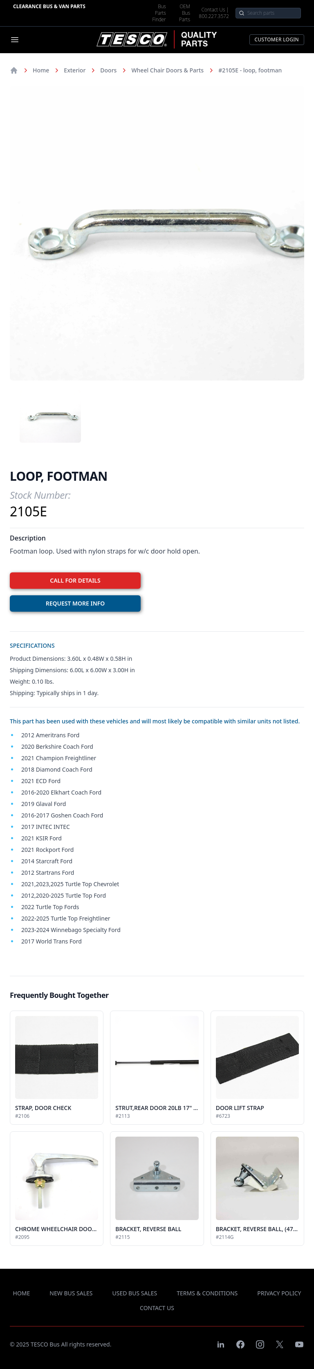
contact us (157, 1308)
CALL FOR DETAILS (75, 580)
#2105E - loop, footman (250, 70)
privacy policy (279, 1293)
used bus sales (134, 1293)
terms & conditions (207, 1293)
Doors (108, 70)
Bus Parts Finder (159, 13)
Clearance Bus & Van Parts (49, 6)
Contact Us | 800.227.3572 (214, 13)
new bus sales (70, 1293)
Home (41, 70)
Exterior (74, 70)
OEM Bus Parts (184, 13)
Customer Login (277, 39)
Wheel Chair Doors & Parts (167, 70)
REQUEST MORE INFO (75, 603)
